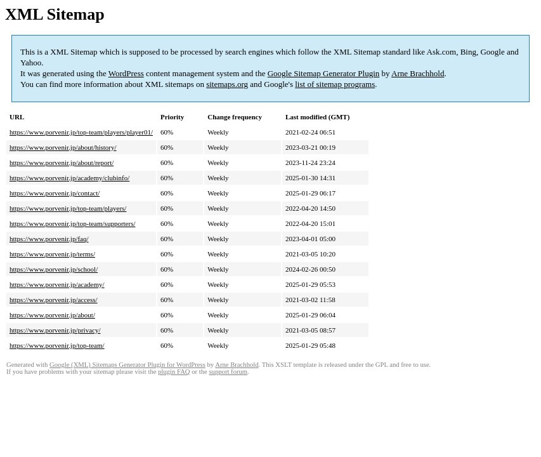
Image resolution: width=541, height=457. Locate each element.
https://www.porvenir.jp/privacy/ (55, 330)
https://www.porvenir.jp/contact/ (55, 193)
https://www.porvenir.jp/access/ (54, 299)
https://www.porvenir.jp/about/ (52, 315)
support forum (228, 371)
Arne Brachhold (417, 73)
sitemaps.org (227, 84)
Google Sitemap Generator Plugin (324, 73)
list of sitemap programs (335, 84)
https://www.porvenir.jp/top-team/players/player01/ (81, 132)
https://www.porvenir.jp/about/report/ (62, 162)
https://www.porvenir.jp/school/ (54, 269)
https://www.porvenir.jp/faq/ (49, 238)
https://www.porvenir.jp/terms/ (52, 254)
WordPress (126, 73)
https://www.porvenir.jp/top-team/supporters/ (72, 223)
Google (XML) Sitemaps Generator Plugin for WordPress (127, 364)
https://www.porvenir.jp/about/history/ (63, 147)
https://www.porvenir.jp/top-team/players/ (68, 208)
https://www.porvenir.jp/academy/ (57, 284)
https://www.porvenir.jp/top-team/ (57, 345)
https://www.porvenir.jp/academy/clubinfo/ (69, 178)
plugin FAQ (174, 371)
